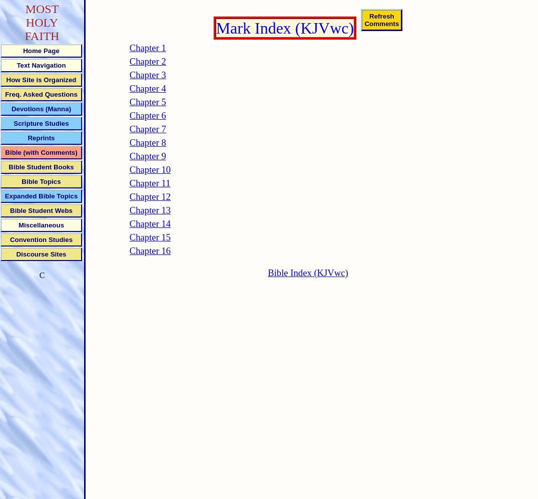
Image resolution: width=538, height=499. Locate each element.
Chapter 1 (148, 48)
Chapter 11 (150, 183)
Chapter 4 (148, 88)
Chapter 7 (148, 129)
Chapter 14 (150, 223)
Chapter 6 (148, 115)
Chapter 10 (150, 169)
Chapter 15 (150, 237)
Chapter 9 (148, 156)
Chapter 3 (148, 75)
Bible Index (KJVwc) (308, 273)
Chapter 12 (150, 196)
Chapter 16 (150, 250)
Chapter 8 (148, 142)
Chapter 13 (150, 210)
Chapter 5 (148, 102)
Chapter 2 (148, 61)
